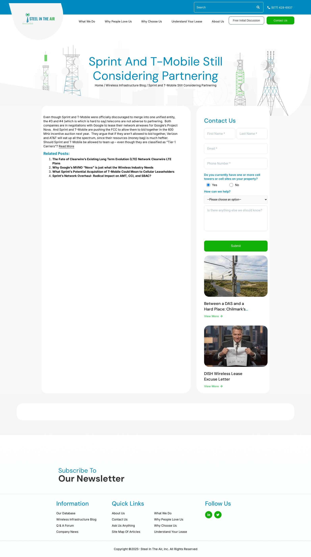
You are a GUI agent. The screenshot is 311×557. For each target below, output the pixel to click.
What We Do (107, 20)
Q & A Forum (65, 525)
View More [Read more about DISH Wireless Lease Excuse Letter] (212, 390)
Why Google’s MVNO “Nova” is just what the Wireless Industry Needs (102, 167)
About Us (220, 20)
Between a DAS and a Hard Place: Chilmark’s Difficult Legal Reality (225, 313)
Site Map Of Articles (126, 532)
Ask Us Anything (123, 525)
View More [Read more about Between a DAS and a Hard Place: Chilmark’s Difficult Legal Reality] (212, 320)
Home (99, 85)
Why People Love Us (133, 20)
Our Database (65, 513)
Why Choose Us (163, 20)
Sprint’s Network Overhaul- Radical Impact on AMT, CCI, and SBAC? (101, 176)
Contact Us (120, 519)
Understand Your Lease (193, 20)
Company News (67, 532)
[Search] (258, 7)
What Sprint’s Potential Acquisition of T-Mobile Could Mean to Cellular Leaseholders (113, 171)
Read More (66, 146)
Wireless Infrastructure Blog (126, 85)
